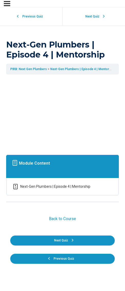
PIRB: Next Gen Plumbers (28, 69)
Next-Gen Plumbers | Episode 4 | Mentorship (82, 69)
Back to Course (62, 218)
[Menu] (7, 3)
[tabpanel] (62, 114)
